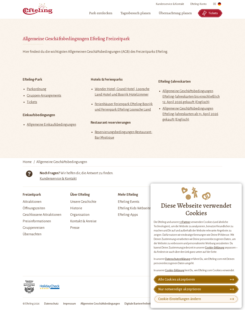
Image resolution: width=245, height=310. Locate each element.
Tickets (210, 13)
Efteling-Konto (198, 4)
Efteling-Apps (128, 215)
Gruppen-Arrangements (44, 95)
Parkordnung (36, 89)
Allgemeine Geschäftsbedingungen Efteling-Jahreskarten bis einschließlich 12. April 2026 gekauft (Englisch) (191, 96)
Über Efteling (80, 195)
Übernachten (32, 234)
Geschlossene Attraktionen (42, 215)
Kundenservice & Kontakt (170, 4)
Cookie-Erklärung (214, 247)
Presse (75, 228)
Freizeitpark (32, 195)
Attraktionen (32, 202)
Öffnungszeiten (34, 208)
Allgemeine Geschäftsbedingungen (100, 303)
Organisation (79, 215)
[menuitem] (100, 13)
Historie (76, 208)
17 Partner (184, 222)
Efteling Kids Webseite (134, 208)
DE (217, 4)
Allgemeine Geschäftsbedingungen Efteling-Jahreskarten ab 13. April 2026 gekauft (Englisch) (190, 114)
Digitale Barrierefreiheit (138, 303)
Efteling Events (128, 202)
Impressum (69, 303)
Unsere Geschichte (83, 202)
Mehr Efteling (128, 195)
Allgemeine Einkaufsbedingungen (51, 124)
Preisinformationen (37, 221)
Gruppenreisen (33, 228)
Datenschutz (51, 303)
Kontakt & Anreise (83, 221)
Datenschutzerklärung (177, 259)
